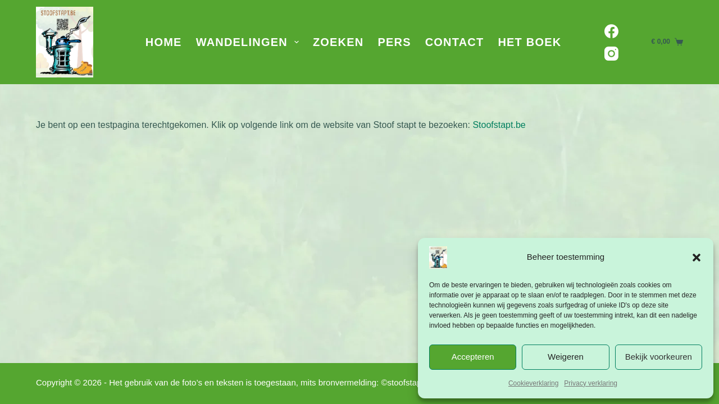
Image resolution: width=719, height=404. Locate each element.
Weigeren (566, 356)
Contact (454, 42)
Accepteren (473, 356)
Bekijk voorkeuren (658, 356)
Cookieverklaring (533, 383)
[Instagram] (611, 54)
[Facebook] (611, 31)
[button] (696, 257)
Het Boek (529, 42)
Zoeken (338, 42)
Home (163, 42)
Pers (394, 42)
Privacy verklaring (590, 383)
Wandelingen (249, 42)
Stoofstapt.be (498, 125)
